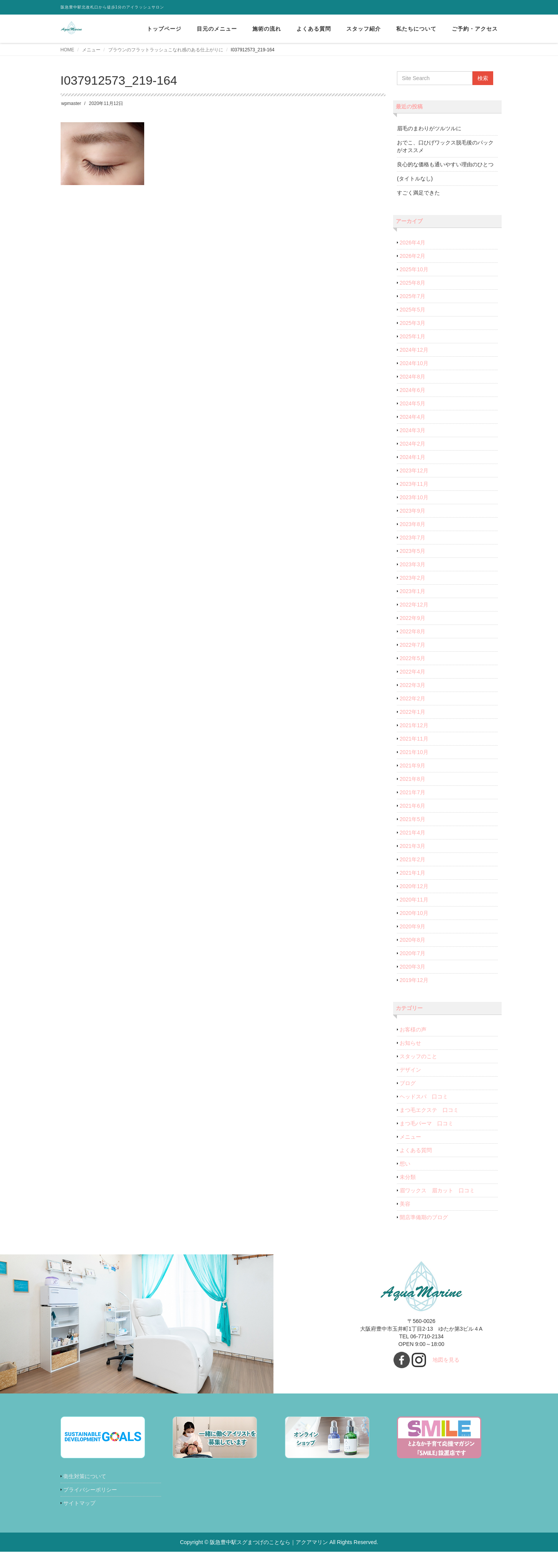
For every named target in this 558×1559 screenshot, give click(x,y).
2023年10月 (414, 497)
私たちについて (416, 29)
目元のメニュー (217, 29)
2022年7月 (412, 645)
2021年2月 (412, 859)
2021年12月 (414, 725)
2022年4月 (412, 672)
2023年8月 (412, 524)
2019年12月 (414, 980)
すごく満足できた (418, 193)
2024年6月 (412, 390)
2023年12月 (414, 470)
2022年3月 (412, 685)
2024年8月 (412, 377)
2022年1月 (412, 712)
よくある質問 (313, 29)
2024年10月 (414, 363)
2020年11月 (414, 900)
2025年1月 (412, 336)
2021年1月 (412, 873)
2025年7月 (412, 296)
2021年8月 (412, 779)
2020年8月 (412, 940)
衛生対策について (84, 1476)
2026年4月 (412, 242)
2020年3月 (412, 967)
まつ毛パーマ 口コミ (426, 1123)
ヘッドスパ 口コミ (424, 1096)
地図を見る (446, 1360)
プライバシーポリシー (90, 1490)
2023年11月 (414, 484)
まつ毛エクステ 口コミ (429, 1110)
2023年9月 (412, 511)
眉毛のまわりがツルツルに (429, 128)
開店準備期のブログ (424, 1217)
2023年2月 (412, 578)
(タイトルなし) (415, 178)
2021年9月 (412, 765)
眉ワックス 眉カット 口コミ (437, 1190)
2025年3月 (412, 323)
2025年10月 (414, 269)
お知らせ (410, 1043)
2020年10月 (414, 913)
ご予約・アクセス (475, 29)
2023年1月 (412, 591)
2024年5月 (412, 403)
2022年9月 (412, 618)
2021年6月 (412, 806)
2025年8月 (412, 283)
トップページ (164, 29)
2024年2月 (412, 444)
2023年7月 (412, 537)
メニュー (91, 49)
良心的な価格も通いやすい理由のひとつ (445, 164)
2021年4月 (412, 832)
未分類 (408, 1177)
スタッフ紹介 (363, 29)
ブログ (408, 1083)
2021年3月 (412, 846)
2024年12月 (414, 350)
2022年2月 (412, 698)
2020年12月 (414, 886)
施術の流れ (266, 29)
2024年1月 (412, 457)
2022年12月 (414, 605)
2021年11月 (414, 739)
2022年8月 (412, 631)
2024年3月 (412, 430)
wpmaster (71, 103)
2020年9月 (412, 926)
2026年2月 (412, 256)
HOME (67, 49)
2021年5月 (412, 819)
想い (405, 1164)
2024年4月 (412, 417)
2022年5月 (412, 658)
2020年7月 (412, 953)
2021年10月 (414, 752)
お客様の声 (413, 1029)
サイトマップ (79, 1503)
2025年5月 (412, 310)
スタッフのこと (418, 1056)
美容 (405, 1204)
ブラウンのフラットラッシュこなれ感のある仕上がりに (165, 49)
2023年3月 (412, 564)
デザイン (410, 1070)
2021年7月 (412, 792)
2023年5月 (412, 551)
